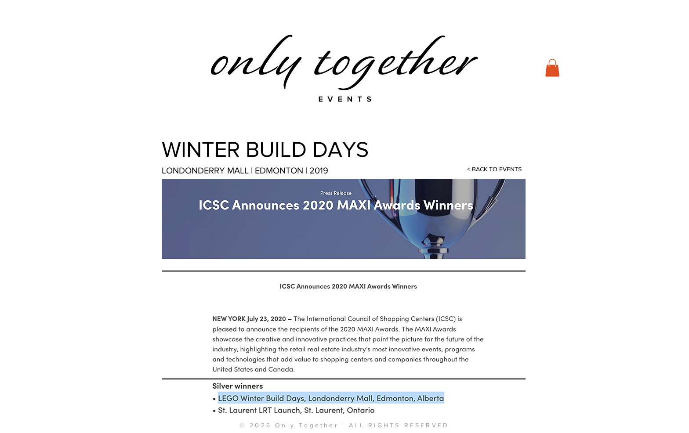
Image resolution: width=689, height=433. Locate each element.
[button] (552, 68)
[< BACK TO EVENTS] (494, 169)
